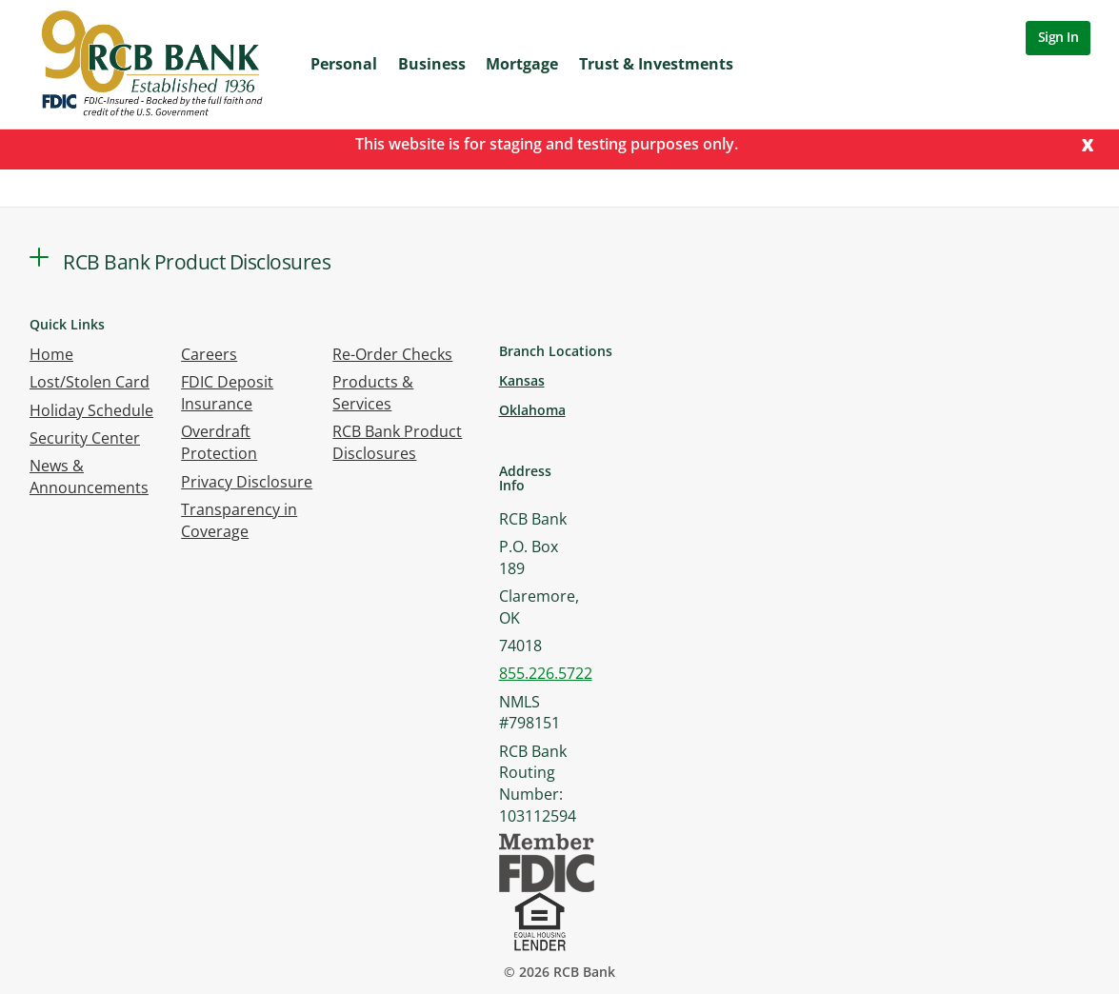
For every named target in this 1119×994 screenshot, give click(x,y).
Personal (343, 63)
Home (51, 354)
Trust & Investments (656, 63)
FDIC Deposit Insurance (227, 392)
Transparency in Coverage (239, 520)
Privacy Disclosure (246, 481)
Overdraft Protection (219, 442)
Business (432, 63)
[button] (39, 257)
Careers (209, 354)
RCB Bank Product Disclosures (397, 442)
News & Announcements (89, 476)
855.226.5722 (545, 673)
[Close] (1087, 143)
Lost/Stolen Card (90, 381)
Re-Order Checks (392, 354)
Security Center (85, 437)
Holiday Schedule (91, 410)
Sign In (1058, 37)
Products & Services (372, 392)
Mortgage (522, 63)
